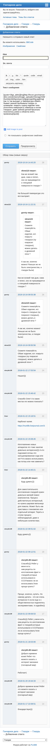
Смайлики (21, 46)
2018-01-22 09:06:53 (27, 614)
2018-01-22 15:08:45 (27, 439)
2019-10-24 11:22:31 (27, 204)
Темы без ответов (26, 17)
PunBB (34, 745)
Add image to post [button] (14, 129)
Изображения (9, 46)
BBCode (29, 42)
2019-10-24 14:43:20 (27, 162)
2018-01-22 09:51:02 (27, 529)
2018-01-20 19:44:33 (27, 681)
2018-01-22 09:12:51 (27, 552)
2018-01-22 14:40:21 (27, 470)
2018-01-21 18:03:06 (27, 642)
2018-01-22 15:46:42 (27, 393)
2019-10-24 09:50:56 (27, 345)
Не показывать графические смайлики (25, 135)
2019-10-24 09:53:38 (27, 295)
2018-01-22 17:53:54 (27, 370)
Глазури (25, 24)
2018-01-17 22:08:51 (27, 704)
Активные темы (10, 17)
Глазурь (36, 24)
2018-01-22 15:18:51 (27, 416)
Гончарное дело (12, 5)
